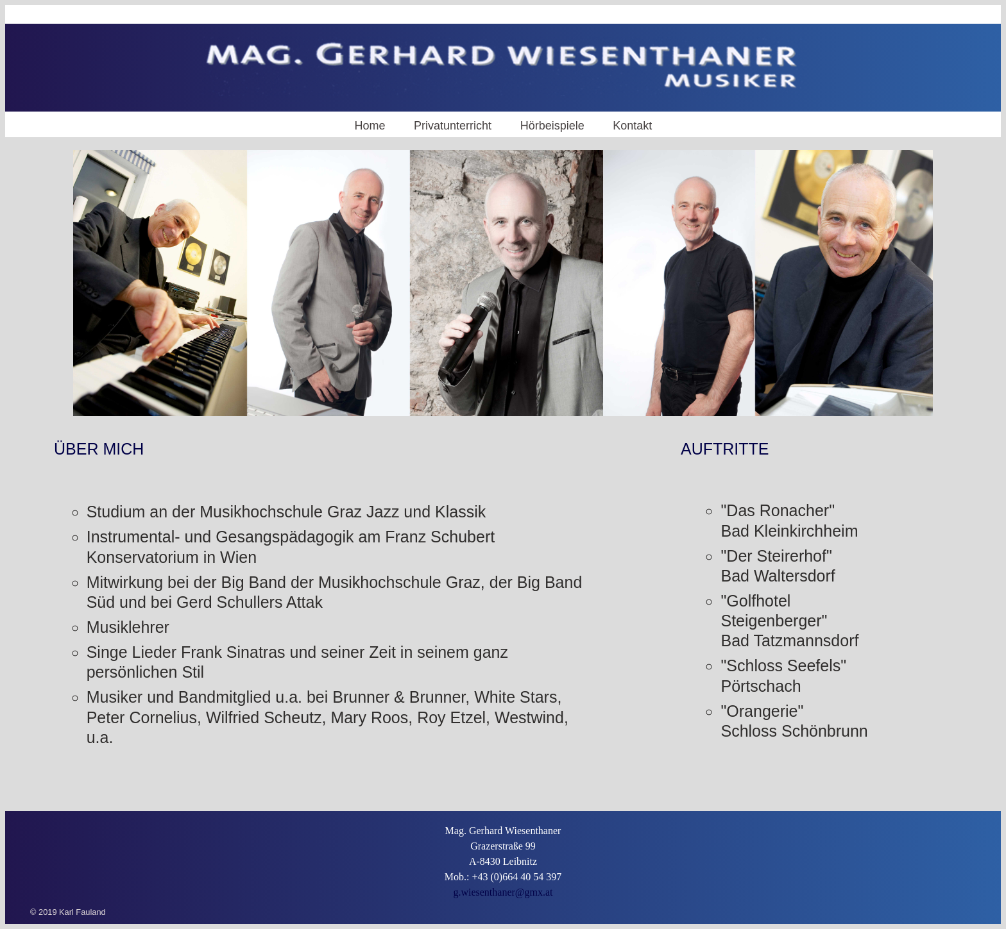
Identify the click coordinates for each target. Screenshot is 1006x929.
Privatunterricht (452, 125)
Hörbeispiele (552, 125)
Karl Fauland (81, 912)
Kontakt (632, 125)
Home (369, 125)
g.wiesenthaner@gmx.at (502, 892)
